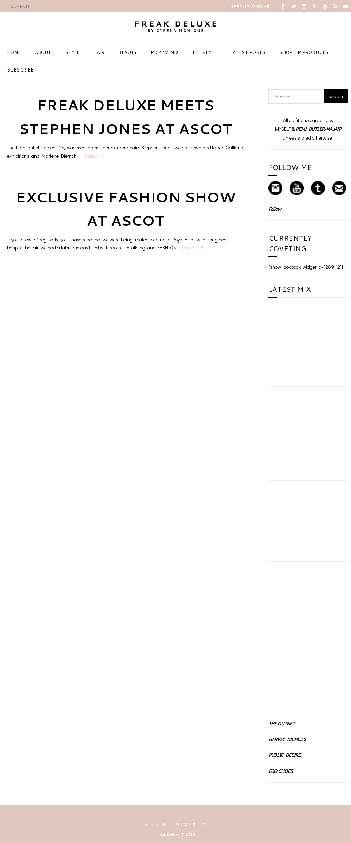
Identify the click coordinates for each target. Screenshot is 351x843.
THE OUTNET (281, 723)
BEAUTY (127, 52)
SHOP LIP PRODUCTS (303, 52)
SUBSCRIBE (20, 70)
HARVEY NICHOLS (287, 739)
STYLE (72, 52)
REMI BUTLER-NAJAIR (318, 129)
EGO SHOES (280, 771)
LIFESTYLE (204, 52)
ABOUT (43, 52)
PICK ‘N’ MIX (165, 52)
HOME (14, 52)
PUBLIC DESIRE (284, 755)
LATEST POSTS (247, 52)
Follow (274, 209)
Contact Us (156, 824)
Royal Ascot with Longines (199, 239)
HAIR (98, 52)
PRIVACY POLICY (189, 824)
